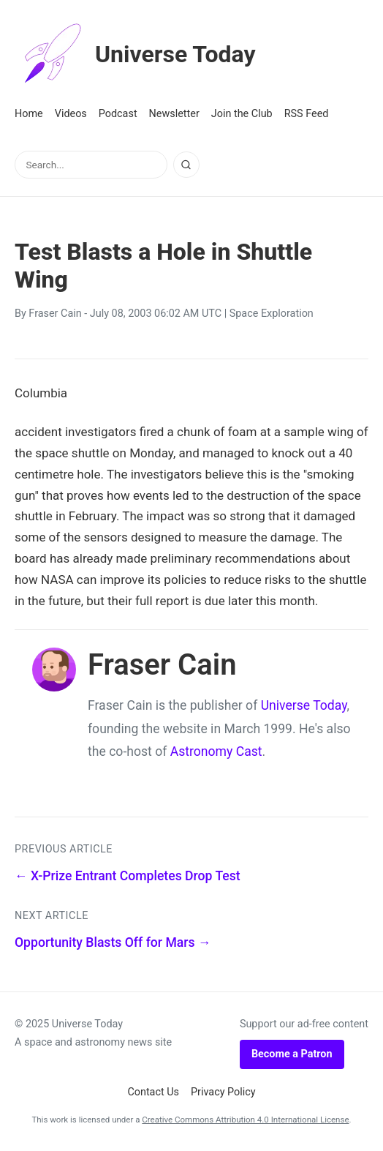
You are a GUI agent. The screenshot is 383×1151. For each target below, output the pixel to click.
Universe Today (135, 54)
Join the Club (242, 114)
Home (29, 114)
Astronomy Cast (216, 751)
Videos (71, 114)
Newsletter (174, 114)
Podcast (118, 114)
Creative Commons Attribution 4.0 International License (245, 1119)
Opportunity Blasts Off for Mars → (113, 942)
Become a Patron (292, 1054)
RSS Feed (306, 114)
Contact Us (153, 1092)
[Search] (186, 164)
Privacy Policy (223, 1092)
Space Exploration (272, 313)
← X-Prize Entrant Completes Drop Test (127, 876)
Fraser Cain (55, 313)
